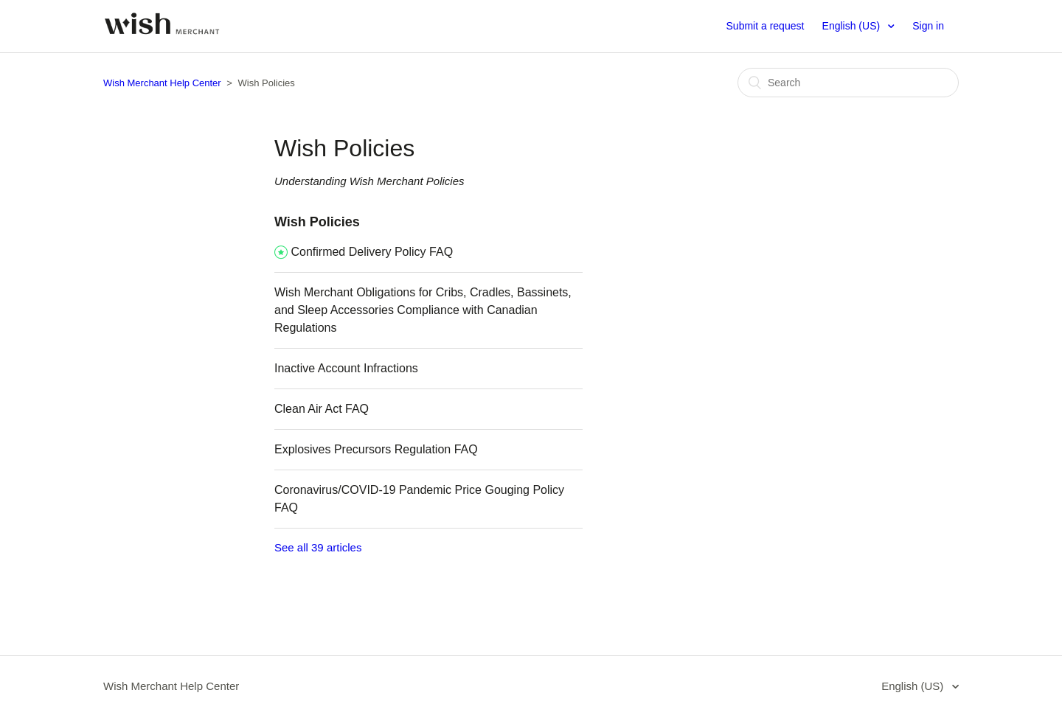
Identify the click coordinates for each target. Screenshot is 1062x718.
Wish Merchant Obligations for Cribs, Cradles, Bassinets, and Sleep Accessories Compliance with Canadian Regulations (423, 310)
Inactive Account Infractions (346, 368)
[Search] (848, 82)
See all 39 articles (317, 547)
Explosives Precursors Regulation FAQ (376, 449)
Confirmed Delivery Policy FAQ (372, 251)
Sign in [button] (928, 26)
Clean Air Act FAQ (321, 408)
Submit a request (765, 26)
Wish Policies (317, 222)
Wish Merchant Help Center (162, 82)
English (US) (852, 26)
